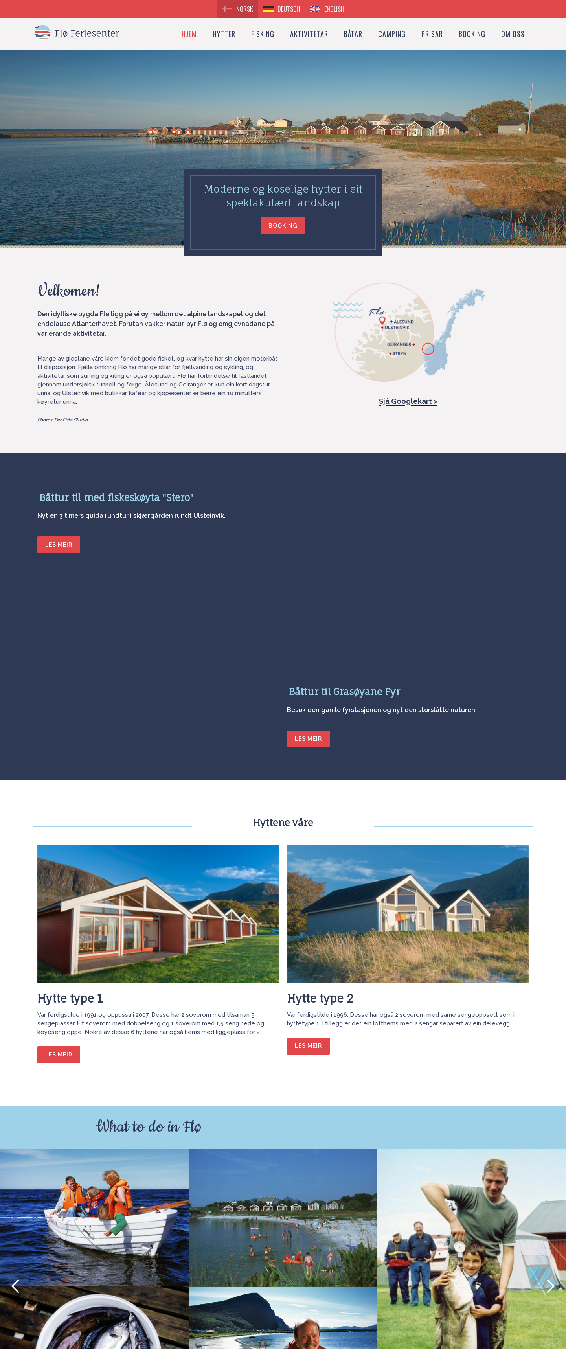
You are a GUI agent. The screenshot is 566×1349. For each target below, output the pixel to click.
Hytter (224, 34)
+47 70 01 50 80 (65, 1288)
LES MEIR (58, 544)
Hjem (189, 34)
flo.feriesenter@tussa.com (81, 1277)
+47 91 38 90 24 (65, 1298)
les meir (58, 860)
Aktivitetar (309, 34)
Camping (392, 34)
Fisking (262, 34)
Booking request (275, 1262)
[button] (15, 1092)
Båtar (353, 34)
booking (472, 34)
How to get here (67, 1309)
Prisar (432, 34)
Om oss (513, 34)
